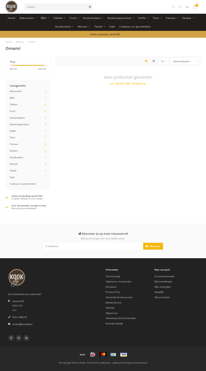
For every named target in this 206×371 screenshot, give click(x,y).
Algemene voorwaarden (119, 281)
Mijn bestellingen (163, 281)
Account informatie (164, 276)
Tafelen (58, 18)
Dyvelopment (140, 362)
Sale (112, 26)
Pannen (171, 18)
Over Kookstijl (113, 276)
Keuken (186, 18)
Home (11, 18)
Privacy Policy (113, 292)
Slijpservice (112, 313)
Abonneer (153, 246)
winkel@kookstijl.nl (22, 324)
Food (73, 18)
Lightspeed (104, 362)
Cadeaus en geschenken (135, 26)
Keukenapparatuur (120, 18)
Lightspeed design (121, 362)
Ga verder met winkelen (128, 83)
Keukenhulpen (92, 18)
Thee (156, 18)
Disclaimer (111, 286)
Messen (82, 26)
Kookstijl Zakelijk (114, 323)
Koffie (142, 18)
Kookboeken (63, 26)
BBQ (43, 18)
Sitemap (110, 307)
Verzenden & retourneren (119, 297)
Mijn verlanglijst (162, 286)
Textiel (98, 26)
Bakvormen (27, 18)
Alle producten (162, 297)
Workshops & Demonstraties (121, 318)
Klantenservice (113, 302)
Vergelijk (159, 292)
